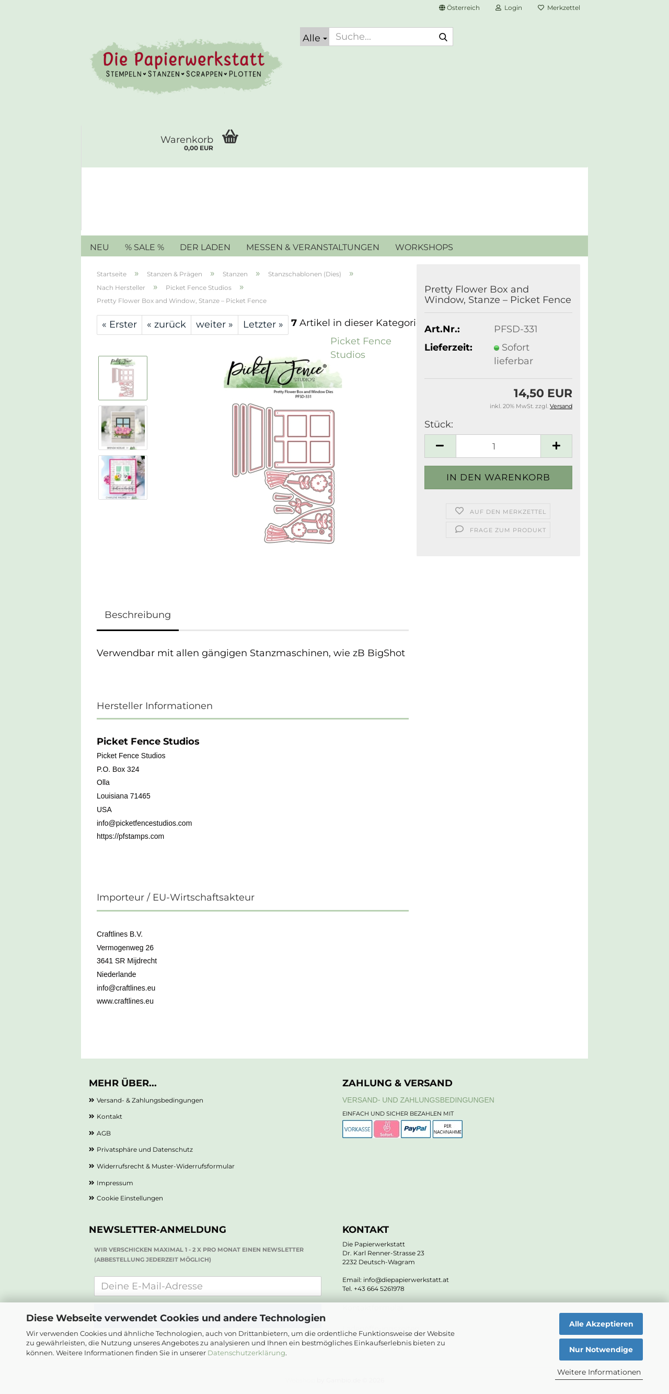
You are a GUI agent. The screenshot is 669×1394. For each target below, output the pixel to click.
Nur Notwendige (601, 1349)
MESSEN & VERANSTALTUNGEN (312, 247)
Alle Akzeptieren (601, 1324)
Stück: (438, 424)
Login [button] (508, 8)
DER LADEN (205, 247)
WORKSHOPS (424, 247)
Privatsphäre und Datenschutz (145, 1149)
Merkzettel (559, 8)
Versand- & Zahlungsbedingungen (150, 1100)
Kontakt (109, 1116)
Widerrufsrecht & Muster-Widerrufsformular (166, 1166)
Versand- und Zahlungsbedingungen (418, 1100)
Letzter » (263, 324)
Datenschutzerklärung (246, 1352)
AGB (104, 1133)
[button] (459, 8)
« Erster (119, 324)
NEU (99, 247)
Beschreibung (138, 615)
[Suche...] (314, 36)
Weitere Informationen (599, 1372)
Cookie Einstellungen (130, 1198)
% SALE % (144, 247)
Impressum (115, 1183)
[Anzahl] (498, 446)
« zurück (166, 324)
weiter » (214, 324)
